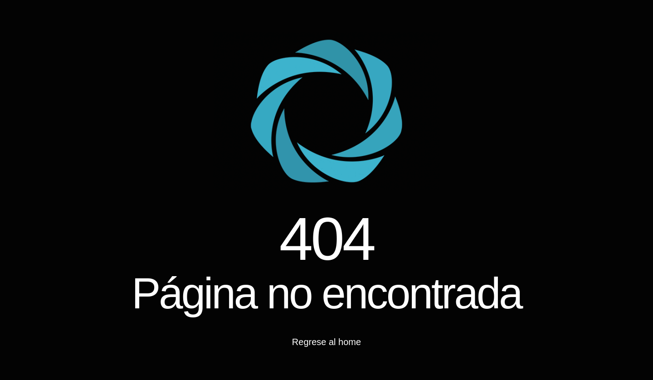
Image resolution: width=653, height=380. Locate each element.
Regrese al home (326, 342)
